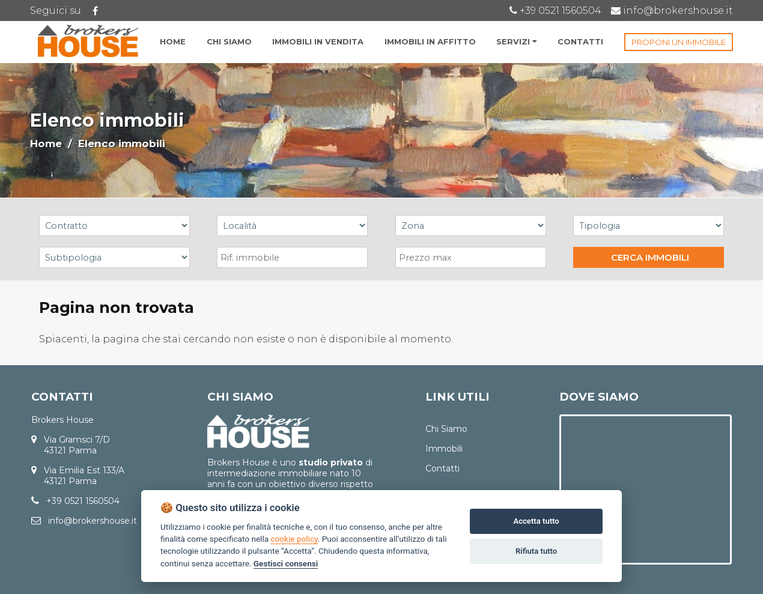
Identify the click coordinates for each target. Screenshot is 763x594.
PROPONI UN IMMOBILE (678, 42)
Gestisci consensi (286, 563)
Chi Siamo (446, 428)
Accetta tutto (536, 521)
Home (46, 144)
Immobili (444, 448)
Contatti (442, 468)
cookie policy (293, 539)
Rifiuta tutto (536, 551)
